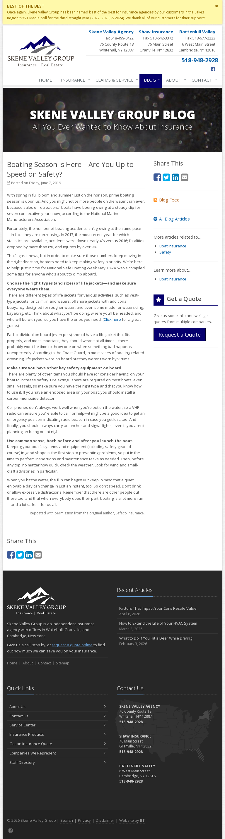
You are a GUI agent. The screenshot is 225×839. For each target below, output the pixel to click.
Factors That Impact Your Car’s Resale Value (167, 611)
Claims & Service (116, 80)
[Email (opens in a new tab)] (38, 555)
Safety (165, 252)
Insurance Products (57, 734)
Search (66, 820)
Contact (203, 80)
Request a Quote (179, 334)
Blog (151, 80)
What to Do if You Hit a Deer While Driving (167, 641)
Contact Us (57, 716)
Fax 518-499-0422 (111, 41)
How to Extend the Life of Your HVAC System (167, 626)
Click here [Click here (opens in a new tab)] (112, 319)
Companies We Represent (57, 753)
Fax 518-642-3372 (156, 41)
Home (45, 80)
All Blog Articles (172, 219)
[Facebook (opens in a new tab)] (213, 69)
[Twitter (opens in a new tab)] (20, 555)
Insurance (74, 80)
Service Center (57, 725)
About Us (57, 706)
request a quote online (72, 644)
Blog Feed (167, 200)
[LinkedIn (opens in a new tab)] (29, 555)
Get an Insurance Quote (57, 743)
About (175, 80)
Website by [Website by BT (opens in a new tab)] (132, 820)
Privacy (84, 820)
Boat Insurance (172, 246)
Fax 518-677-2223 (196, 41)
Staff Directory (57, 762)
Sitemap (62, 663)
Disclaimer (105, 820)
